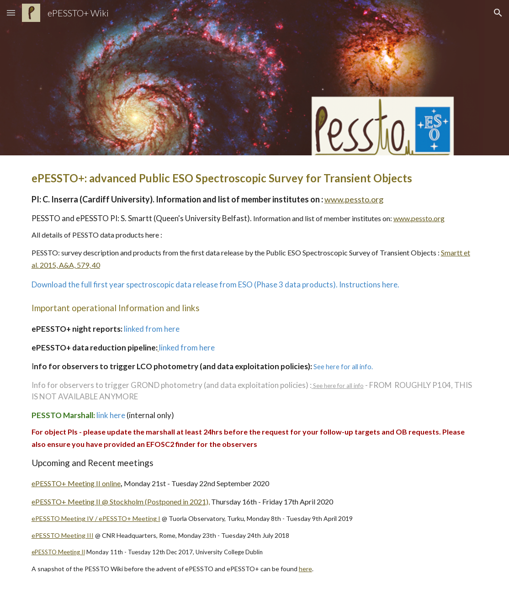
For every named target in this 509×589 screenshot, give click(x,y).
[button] (11, 12)
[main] (255, 372)
